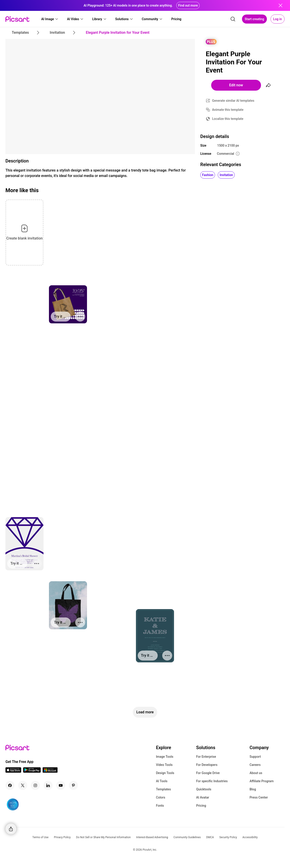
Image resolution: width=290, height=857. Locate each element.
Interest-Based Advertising (152, 837)
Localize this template (227, 119)
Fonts (160, 805)
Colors (160, 797)
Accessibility (250, 837)
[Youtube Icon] (60, 785)
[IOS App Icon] (13, 771)
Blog (252, 789)
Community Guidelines (187, 837)
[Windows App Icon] (50, 771)
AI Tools (161, 781)
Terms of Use (40, 837)
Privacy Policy (62, 837)
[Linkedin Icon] (48, 785)
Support (255, 756)
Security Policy (228, 837)
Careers (255, 765)
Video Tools (164, 765)
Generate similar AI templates (233, 100)
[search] (232, 19)
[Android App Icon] (32, 771)
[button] (50, 19)
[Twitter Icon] (22, 785)
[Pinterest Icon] (73, 785)
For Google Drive (208, 773)
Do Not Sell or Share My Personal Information (103, 837)
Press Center (258, 797)
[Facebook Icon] (9, 785)
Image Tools (164, 756)
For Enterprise (206, 756)
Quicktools (203, 789)
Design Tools (165, 773)
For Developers (207, 765)
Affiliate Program (261, 781)
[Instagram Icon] (35, 785)
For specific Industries (212, 781)
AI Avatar (202, 797)
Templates (163, 789)
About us (255, 773)
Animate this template (228, 109)
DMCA (210, 837)
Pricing (201, 805)
